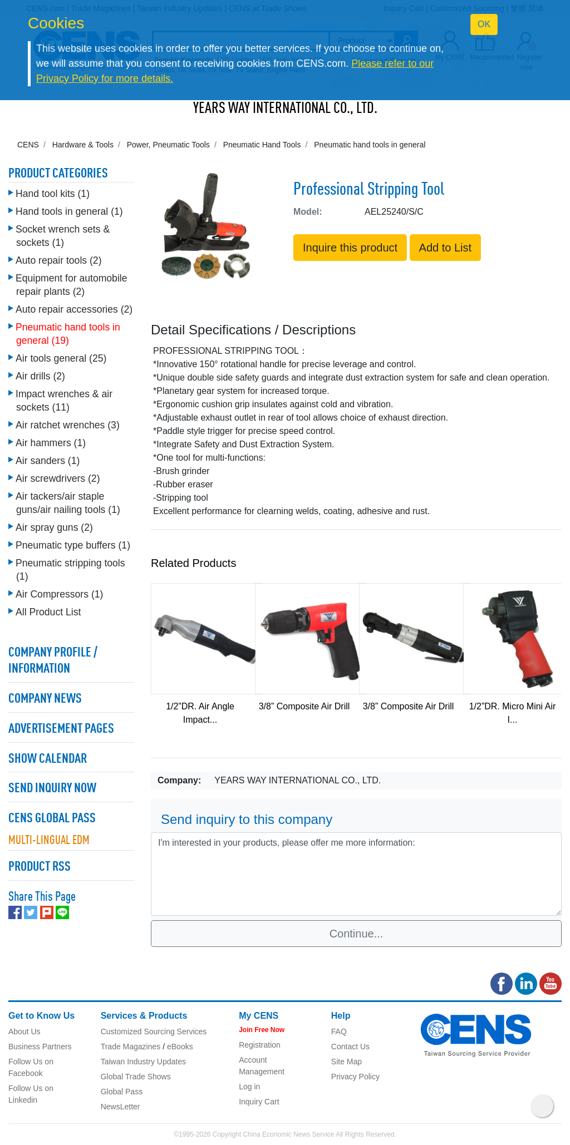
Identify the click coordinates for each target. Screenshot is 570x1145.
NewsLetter (120, 1106)
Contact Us (350, 1046)
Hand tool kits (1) (53, 193)
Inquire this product (350, 247)
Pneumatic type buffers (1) (73, 545)
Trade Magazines (131, 1046)
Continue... (357, 933)
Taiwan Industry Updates (143, 1061)
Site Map (346, 1061)
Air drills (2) (40, 376)
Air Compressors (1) (59, 594)
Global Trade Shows (136, 1076)
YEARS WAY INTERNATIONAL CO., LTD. (285, 109)
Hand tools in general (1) (69, 211)
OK (484, 24)
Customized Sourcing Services (154, 1031)
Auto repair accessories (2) (74, 309)
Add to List (445, 247)
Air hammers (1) (51, 442)
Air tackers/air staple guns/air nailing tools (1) (68, 503)
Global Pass (121, 1091)
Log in (249, 1086)
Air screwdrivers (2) (58, 478)
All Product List (48, 612)
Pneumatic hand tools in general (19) (68, 334)
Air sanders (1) (48, 460)
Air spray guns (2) (54, 527)
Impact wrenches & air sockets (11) (64, 400)
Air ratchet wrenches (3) (68, 425)
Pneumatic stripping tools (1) (70, 569)
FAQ (339, 1031)
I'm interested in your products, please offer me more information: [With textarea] (356, 874)
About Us (24, 1031)
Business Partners (40, 1046)
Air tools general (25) (61, 358)
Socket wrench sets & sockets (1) (63, 236)
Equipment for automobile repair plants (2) (71, 285)
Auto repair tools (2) (59, 260)
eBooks (180, 1046)
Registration (260, 1044)
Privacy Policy (355, 1076)
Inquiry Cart (259, 1101)
